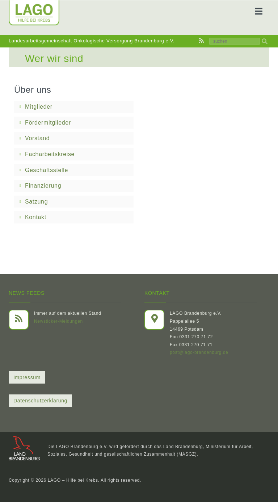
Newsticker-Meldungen (58, 321)
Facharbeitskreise (50, 154)
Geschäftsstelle (46, 170)
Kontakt (35, 217)
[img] (265, 41)
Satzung (36, 201)
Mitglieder (38, 107)
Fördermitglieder (48, 123)
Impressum (27, 377)
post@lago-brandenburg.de (199, 352)
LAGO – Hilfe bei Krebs (73, 480)
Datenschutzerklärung (40, 400)
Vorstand (37, 138)
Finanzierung (43, 186)
